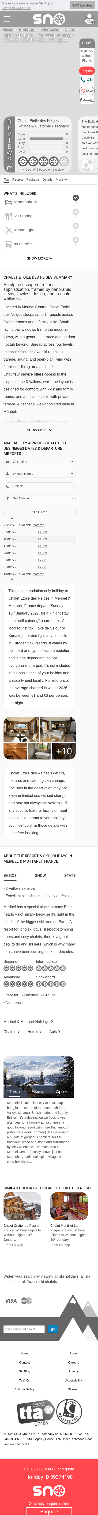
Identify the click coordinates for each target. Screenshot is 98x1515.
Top (6, 179)
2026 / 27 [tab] (39, 512)
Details (47, 179)
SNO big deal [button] (82, 5)
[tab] (10, 874)
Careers (73, 1362)
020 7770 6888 (44, 1469)
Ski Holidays (27, 30)
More (61, 179)
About (74, 1353)
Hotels (32, 1032)
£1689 (42, 532)
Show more (37, 430)
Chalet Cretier (14, 1225)
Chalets (10, 1032)
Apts (53, 1032)
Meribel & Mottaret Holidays (27, 1022)
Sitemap (73, 1389)
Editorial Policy (24, 1389)
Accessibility (73, 1380)
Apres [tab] (62, 1091)
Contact (24, 1362)
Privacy (74, 1371)
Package (32, 179)
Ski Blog (24, 1371)
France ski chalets (42, 1282)
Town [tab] (14, 1091)
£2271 (42, 560)
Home (8, 30)
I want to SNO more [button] (16, 8)
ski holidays (69, 1276)
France (69, 30)
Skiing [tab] (38, 1091)
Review (17, 179)
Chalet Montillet (61, 1225)
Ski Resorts (50, 30)
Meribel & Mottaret (18, 35)
